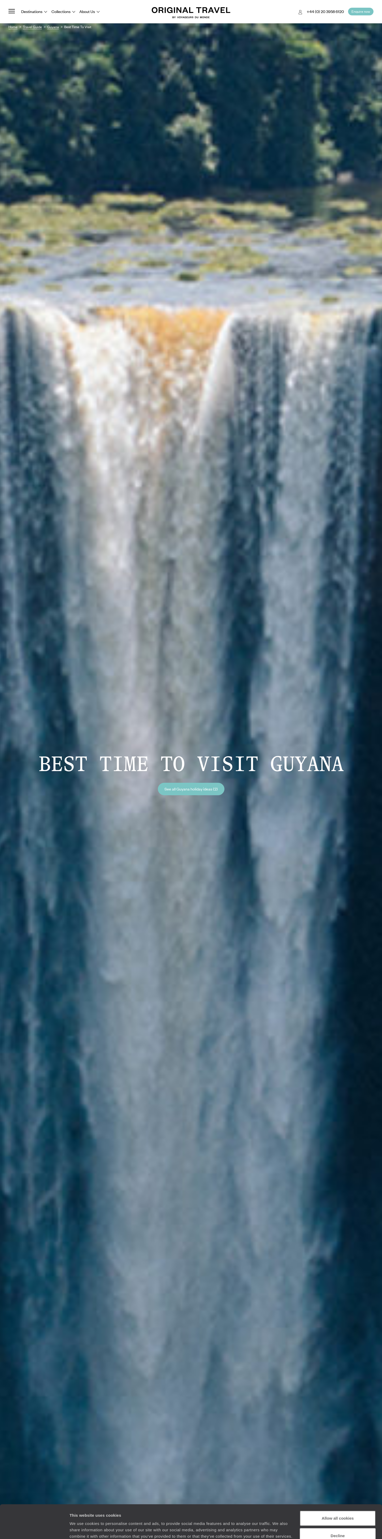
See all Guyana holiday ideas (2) (191, 789)
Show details (82, 1528)
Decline (338, 1507)
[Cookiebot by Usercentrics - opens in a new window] (34, 1529)
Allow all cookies (338, 1489)
